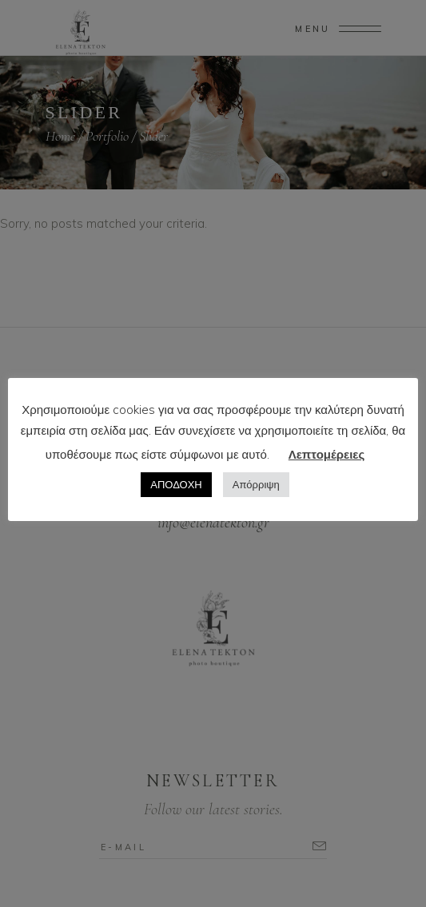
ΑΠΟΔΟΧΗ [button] (175, 484)
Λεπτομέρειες (326, 454)
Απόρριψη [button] (256, 484)
